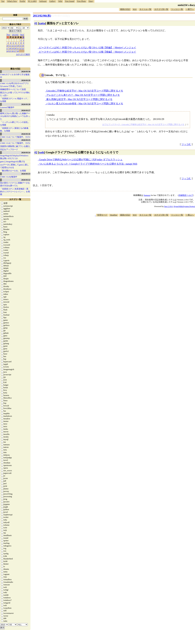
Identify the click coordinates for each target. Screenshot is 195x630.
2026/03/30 (25, 71)
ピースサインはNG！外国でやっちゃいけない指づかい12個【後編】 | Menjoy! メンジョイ (87, 52)
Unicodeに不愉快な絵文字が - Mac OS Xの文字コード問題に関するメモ (84, 90)
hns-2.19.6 (168, 206)
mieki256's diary (186, 5)
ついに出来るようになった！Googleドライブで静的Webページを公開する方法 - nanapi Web (88, 163)
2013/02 (15, 34)
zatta (42, 23)
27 (15, 51)
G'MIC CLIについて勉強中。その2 (15, 143)
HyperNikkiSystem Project (184, 206)
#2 (35, 152)
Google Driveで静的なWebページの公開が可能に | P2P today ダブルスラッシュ (80, 159)
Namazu (147, 195)
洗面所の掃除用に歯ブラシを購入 (15, 146)
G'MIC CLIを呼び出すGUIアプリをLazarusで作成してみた (14, 84)
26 (13, 51)
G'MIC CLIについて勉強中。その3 (15, 137)
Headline (113, 215)
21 (18, 48)
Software (42, 1)
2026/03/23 (25, 174)
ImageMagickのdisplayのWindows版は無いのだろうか (14, 156)
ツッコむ (186, 144)
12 (13, 45)
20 (15, 48)
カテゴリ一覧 (15, 199)
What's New (12, 1)
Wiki (60, 1)
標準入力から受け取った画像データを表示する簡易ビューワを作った (15, 116)
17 (8, 48)
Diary (91, 1)
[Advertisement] (139, 226)
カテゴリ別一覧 (161, 9)
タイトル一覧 (145, 9)
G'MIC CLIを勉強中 (8, 177)
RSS (134, 9)
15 (20, 45)
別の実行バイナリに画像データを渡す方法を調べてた (15, 184)
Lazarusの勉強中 (7, 107)
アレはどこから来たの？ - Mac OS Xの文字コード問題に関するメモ (83, 95)
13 (15, 45)
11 (10, 45)
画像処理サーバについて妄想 (13, 89)
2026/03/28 (25, 104)
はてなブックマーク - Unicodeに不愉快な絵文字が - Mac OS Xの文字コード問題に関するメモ (143, 124)
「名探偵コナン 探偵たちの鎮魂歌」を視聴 (14, 129)
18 (10, 48)
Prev (8, 34)
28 (18, 51)
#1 (35, 23)
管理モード (102, 215)
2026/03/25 (25, 140)
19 (13, 48)
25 (10, 51)
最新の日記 (125, 9)
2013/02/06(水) (42, 15)
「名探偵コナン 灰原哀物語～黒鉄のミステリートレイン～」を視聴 (15, 191)
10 (8, 45)
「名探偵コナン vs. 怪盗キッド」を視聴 (14, 99)
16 (23, 45)
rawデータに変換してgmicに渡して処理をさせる (14, 166)
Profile (22, 1)
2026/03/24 (25, 152)
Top (2, 1)
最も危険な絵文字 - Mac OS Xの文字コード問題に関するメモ (79, 99)
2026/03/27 (25, 110)
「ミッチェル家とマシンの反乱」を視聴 (15, 123)
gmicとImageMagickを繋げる (12, 161)
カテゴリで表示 (23, 54)
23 (23, 48)
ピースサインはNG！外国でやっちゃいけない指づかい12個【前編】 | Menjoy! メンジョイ (87, 47)
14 (18, 45)
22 (20, 48)
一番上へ (190, 215)
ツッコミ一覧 (177, 9)
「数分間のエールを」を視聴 (13, 171)
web (41, 152)
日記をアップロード (9, 149)
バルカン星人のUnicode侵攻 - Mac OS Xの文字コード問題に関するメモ (84, 103)
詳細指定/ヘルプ (186, 195)
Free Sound (69, 1)
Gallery (52, 1)
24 (8, 51)
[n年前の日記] (61, 15)
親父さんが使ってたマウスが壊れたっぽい (15, 93)
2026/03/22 (25, 180)
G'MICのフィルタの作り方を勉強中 (14, 75)
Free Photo (81, 1)
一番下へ (190, 9)
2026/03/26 (25, 134)
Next (22, 34)
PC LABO (32, 1)
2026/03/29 (25, 80)
